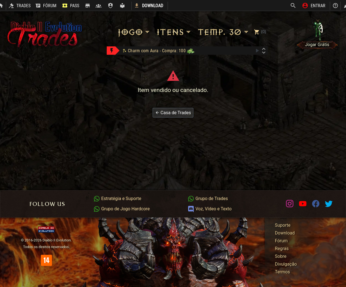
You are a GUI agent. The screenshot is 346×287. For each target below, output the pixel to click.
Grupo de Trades (208, 198)
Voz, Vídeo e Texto (210, 208)
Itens (174, 32)
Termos (282, 271)
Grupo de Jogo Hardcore (121, 208)
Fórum (281, 240)
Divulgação (286, 264)
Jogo (134, 32)
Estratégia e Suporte (117, 198)
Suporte (282, 225)
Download (285, 233)
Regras (281, 248)
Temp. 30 (223, 32)
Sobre (280, 256)
